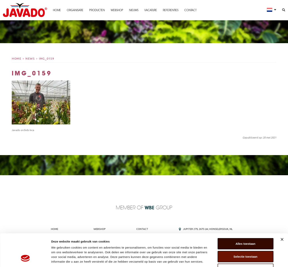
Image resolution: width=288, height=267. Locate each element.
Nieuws (133, 10)
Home (57, 10)
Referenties (170, 10)
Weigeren (245, 241)
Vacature (150, 10)
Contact (190, 10)
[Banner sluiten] (282, 211)
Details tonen (211, 259)
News (30, 58)
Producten (97, 10)
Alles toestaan (245, 215)
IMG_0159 (46, 58)
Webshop (117, 10)
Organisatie (75, 10)
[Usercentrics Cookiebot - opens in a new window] (25, 259)
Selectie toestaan (246, 228)
